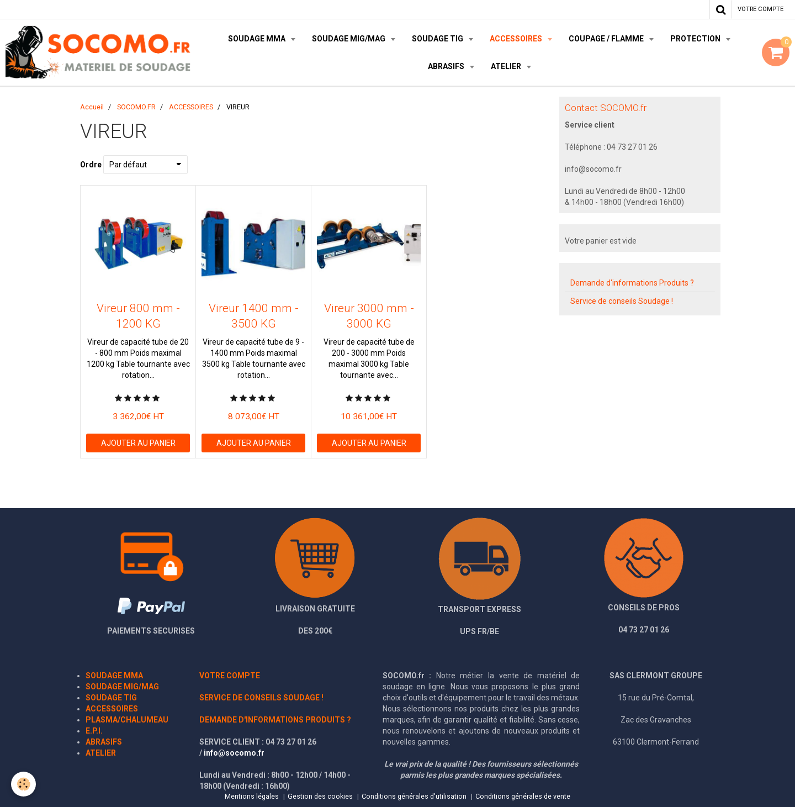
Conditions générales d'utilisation (414, 796)
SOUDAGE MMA (257, 38)
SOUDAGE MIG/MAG (349, 38)
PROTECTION (696, 38)
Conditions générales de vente (522, 796)
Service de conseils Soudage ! (621, 301)
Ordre (91, 164)
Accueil (92, 107)
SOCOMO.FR (136, 107)
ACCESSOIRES (517, 38)
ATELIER (507, 66)
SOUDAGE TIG (438, 38)
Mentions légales (252, 796)
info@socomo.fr (234, 752)
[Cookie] (23, 784)
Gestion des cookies (320, 796)
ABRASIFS (447, 66)
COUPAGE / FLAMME (607, 38)
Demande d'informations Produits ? (632, 282)
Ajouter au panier (138, 443)
